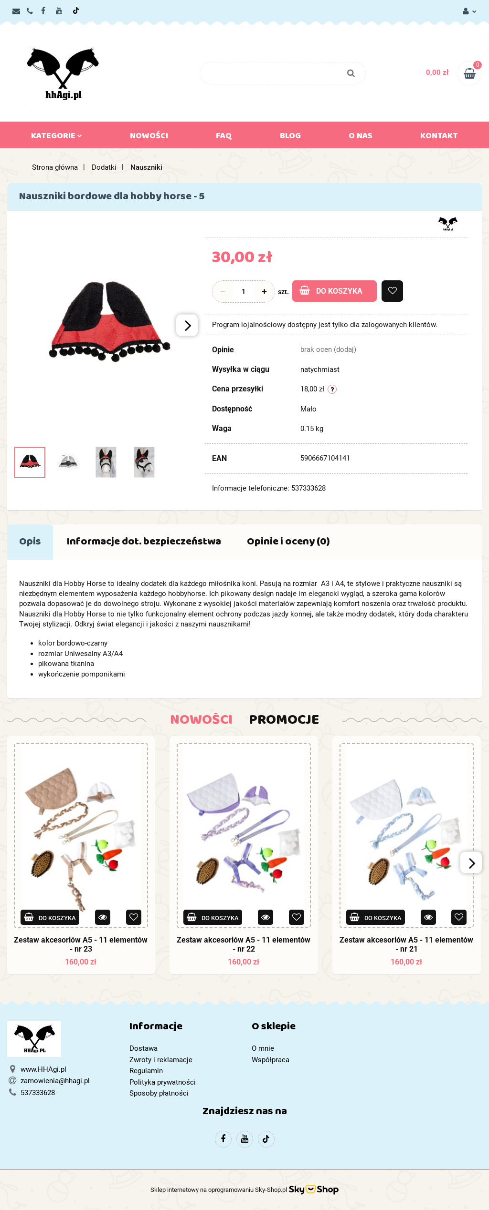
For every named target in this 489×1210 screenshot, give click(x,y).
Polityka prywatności (162, 1082)
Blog (290, 137)
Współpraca (270, 1060)
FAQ (224, 137)
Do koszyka (330, 291)
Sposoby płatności (159, 1093)
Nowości (149, 137)
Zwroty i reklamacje (160, 1060)
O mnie (263, 1048)
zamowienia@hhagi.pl (55, 1081)
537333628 (38, 1092)
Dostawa (143, 1048)
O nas (360, 137)
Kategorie (56, 137)
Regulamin (146, 1070)
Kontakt (439, 137)
